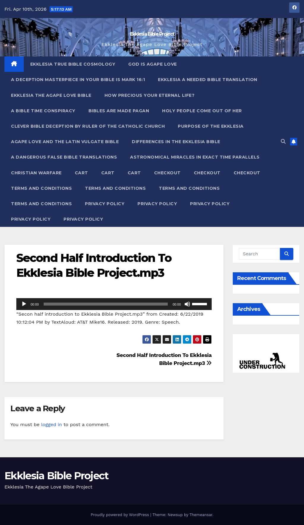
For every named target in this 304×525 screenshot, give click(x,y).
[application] (114, 304)
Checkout (167, 172)
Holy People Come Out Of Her (202, 110)
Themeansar (200, 515)
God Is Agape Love (152, 64)
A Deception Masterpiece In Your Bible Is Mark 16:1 (78, 79)
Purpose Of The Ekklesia (211, 126)
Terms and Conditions (41, 188)
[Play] (24, 304)
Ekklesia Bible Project (152, 34)
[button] (283, 141)
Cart (81, 172)
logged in (51, 424)
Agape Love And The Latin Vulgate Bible (65, 141)
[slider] (106, 304)
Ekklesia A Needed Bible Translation (207, 79)
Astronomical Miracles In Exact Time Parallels (195, 157)
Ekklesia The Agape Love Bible (51, 95)
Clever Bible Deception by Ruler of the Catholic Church (88, 126)
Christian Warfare (36, 172)
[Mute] (187, 304)
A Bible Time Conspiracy (43, 110)
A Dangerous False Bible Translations (64, 157)
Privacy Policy (104, 203)
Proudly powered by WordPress (120, 515)
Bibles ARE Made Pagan (118, 110)
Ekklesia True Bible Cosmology (72, 64)
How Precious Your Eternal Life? (149, 95)
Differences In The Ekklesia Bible (176, 141)
